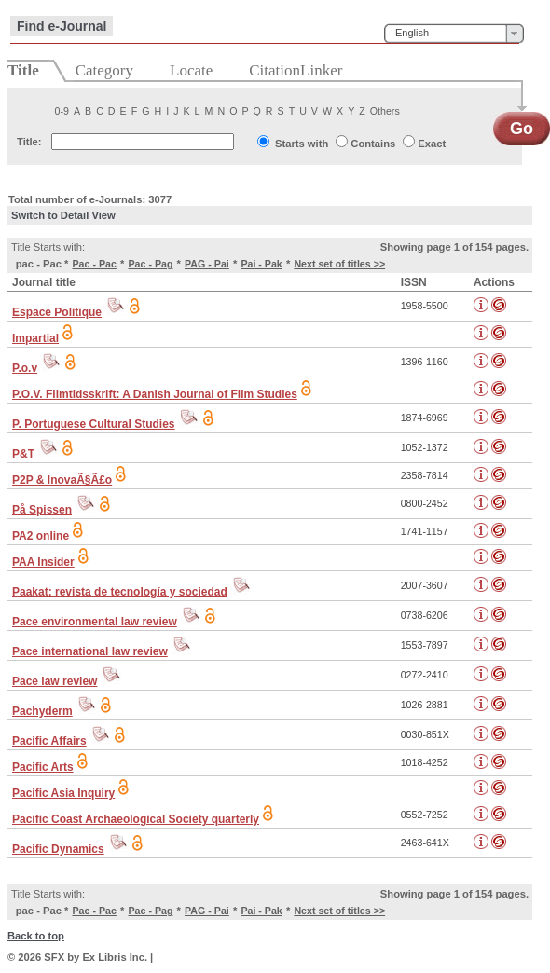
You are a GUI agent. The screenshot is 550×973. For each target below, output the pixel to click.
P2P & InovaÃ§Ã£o (62, 479)
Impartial (35, 338)
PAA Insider (43, 562)
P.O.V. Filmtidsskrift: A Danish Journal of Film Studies (154, 394)
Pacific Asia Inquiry (63, 793)
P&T (23, 453)
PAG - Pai (207, 263)
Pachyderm (42, 711)
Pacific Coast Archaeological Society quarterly (135, 819)
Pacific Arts (43, 767)
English (412, 32)
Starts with (301, 143)
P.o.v (24, 368)
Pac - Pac (94, 263)
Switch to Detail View (63, 215)
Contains (373, 143)
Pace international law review (90, 651)
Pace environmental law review (94, 621)
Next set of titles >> (339, 263)
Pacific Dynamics (58, 849)
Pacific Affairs (49, 740)
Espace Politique (57, 312)
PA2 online (42, 535)
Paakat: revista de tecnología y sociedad (119, 591)
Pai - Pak (261, 263)
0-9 (62, 110)
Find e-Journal (61, 26)
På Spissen (42, 509)
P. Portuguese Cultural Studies (93, 424)
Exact (432, 143)
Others (385, 110)
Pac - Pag (150, 263)
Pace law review (54, 681)
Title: (29, 141)
